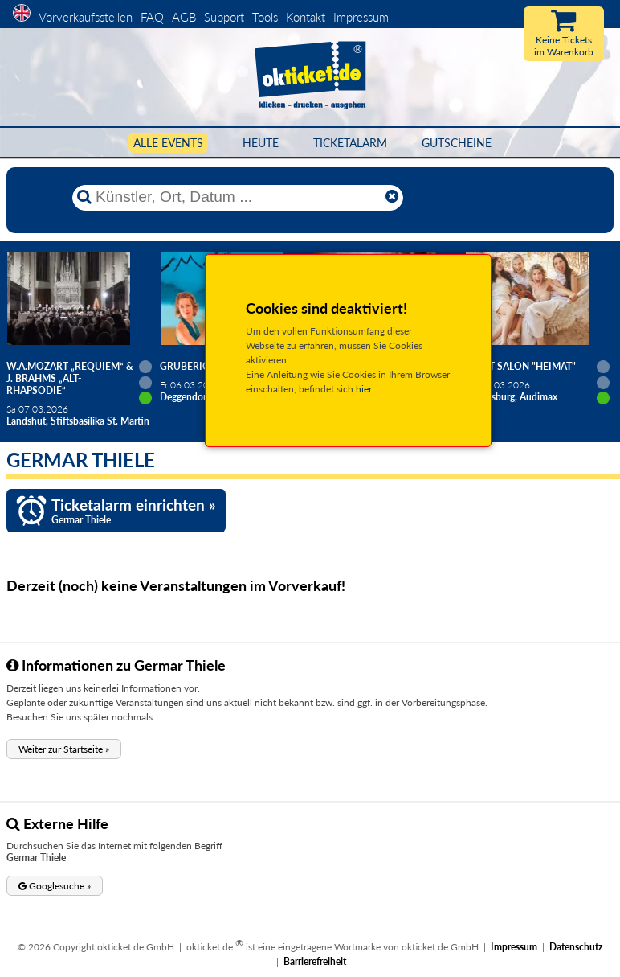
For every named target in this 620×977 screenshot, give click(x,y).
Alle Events (168, 143)
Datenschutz (576, 947)
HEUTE (261, 143)
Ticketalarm (350, 143)
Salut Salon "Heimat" (520, 366)
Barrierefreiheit (314, 961)
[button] (63, 749)
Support (224, 17)
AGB (184, 17)
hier (364, 389)
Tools (265, 17)
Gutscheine (457, 143)
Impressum (361, 17)
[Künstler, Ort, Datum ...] (237, 197)
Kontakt (305, 17)
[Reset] (391, 197)
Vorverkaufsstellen (86, 17)
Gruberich (188, 366)
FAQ (152, 17)
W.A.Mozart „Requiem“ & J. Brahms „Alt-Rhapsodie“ (69, 378)
